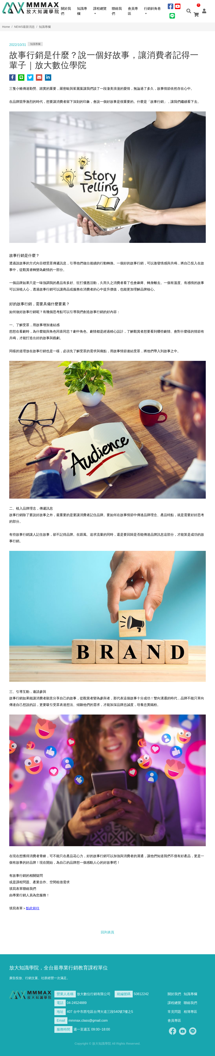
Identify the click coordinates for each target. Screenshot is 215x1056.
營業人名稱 (65, 994)
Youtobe (182, 1031)
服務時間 (63, 1029)
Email (61, 1020)
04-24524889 (77, 1003)
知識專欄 (45, 26)
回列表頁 (107, 932)
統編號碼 (123, 994)
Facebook (172, 1031)
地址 (60, 1011)
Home (6, 26)
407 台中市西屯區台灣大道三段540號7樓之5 (100, 1011)
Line (193, 1031)
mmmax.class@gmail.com (88, 1020)
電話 (60, 1003)
